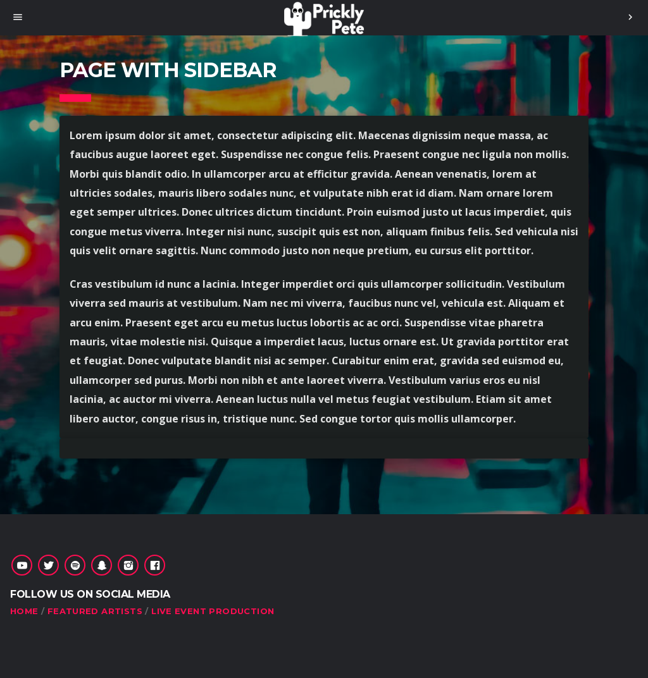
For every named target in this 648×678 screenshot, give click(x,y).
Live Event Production (212, 611)
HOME (24, 611)
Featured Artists (94, 611)
